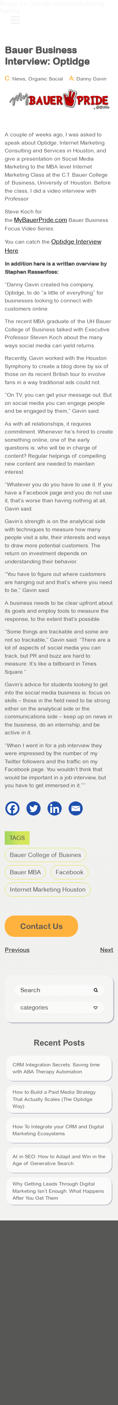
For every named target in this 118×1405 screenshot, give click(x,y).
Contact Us (41, 926)
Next (106, 949)
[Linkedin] (55, 808)
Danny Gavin (91, 79)
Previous (17, 949)
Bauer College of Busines (45, 855)
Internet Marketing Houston (48, 889)
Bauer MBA (25, 872)
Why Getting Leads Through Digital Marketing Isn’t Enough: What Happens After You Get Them (58, 1191)
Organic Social (45, 79)
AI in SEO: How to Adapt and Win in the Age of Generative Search (59, 1159)
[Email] (76, 808)
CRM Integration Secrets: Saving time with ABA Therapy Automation (56, 1068)
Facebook (69, 872)
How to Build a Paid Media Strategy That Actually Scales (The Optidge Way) (54, 1099)
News (18, 79)
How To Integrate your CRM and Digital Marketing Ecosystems (58, 1130)
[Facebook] (12, 808)
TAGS (17, 838)
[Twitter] (33, 808)
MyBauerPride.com (40, 220)
